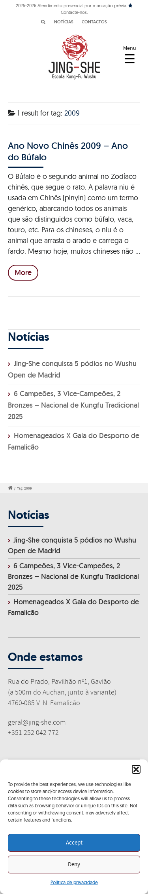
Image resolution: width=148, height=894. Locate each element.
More (23, 272)
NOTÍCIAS (63, 22)
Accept (74, 843)
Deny (74, 865)
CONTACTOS (94, 22)
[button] (136, 769)
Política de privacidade (74, 882)
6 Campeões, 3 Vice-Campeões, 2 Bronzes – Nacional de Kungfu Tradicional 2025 (73, 405)
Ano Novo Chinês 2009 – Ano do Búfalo (68, 151)
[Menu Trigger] (130, 54)
